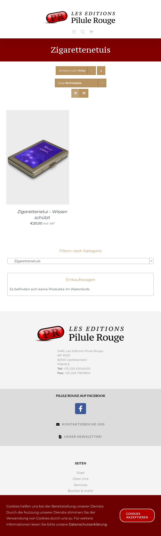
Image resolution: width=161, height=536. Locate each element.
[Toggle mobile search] (83, 32)
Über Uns (80, 479)
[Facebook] (80, 408)
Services (80, 485)
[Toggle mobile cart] (91, 32)
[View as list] (84, 93)
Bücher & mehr (80, 491)
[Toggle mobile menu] (74, 32)
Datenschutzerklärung (88, 524)
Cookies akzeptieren (137, 515)
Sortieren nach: (72, 70)
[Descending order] (101, 70)
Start (81, 473)
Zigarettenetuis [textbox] (24, 261)
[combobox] (80, 261)
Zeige (70, 83)
